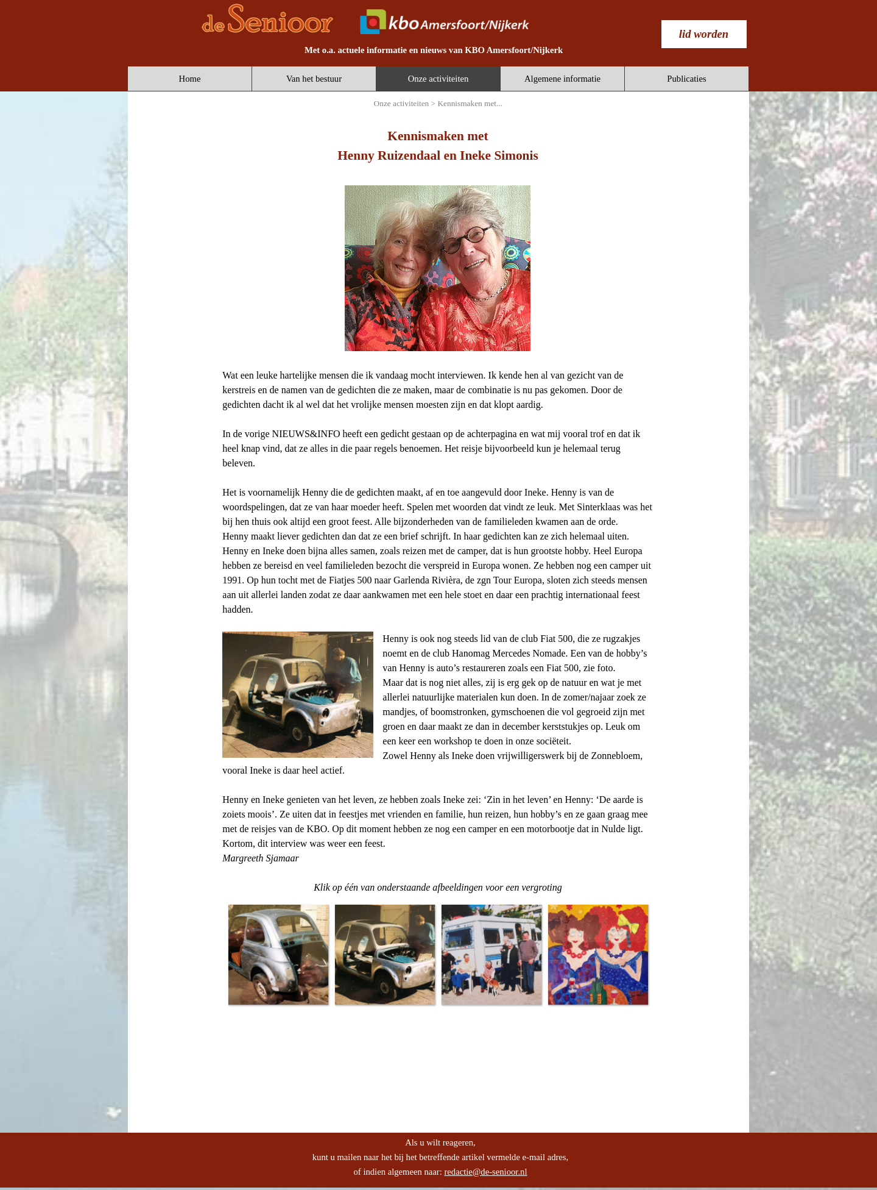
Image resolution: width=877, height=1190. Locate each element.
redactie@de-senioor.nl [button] (485, 1172)
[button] (278, 954)
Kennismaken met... (469, 103)
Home (190, 79)
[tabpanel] (433, 50)
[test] (704, 34)
